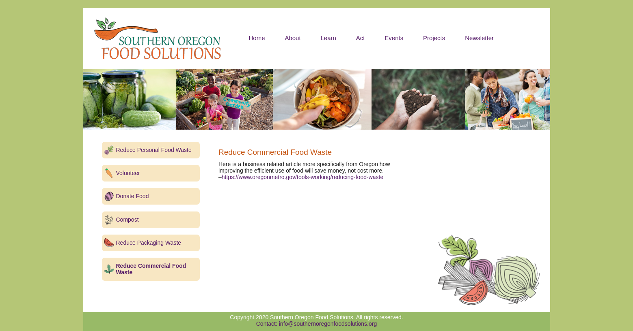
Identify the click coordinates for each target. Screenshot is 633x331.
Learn (328, 37)
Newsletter (479, 37)
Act (360, 37)
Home (257, 37)
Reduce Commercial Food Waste (151, 269)
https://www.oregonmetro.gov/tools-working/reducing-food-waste (302, 177)
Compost (127, 219)
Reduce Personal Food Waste (154, 150)
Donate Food (132, 196)
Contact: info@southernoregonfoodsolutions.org (316, 323)
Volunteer (128, 173)
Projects (434, 37)
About (292, 37)
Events (394, 37)
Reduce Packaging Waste (148, 242)
